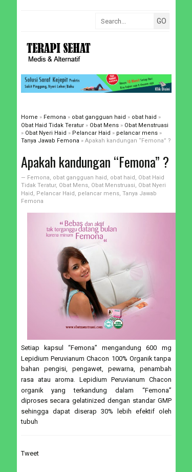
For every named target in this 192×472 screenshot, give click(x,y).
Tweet (30, 453)
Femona (38, 177)
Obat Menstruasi (113, 185)
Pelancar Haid (55, 193)
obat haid (122, 177)
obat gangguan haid (80, 177)
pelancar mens (98, 193)
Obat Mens (73, 185)
